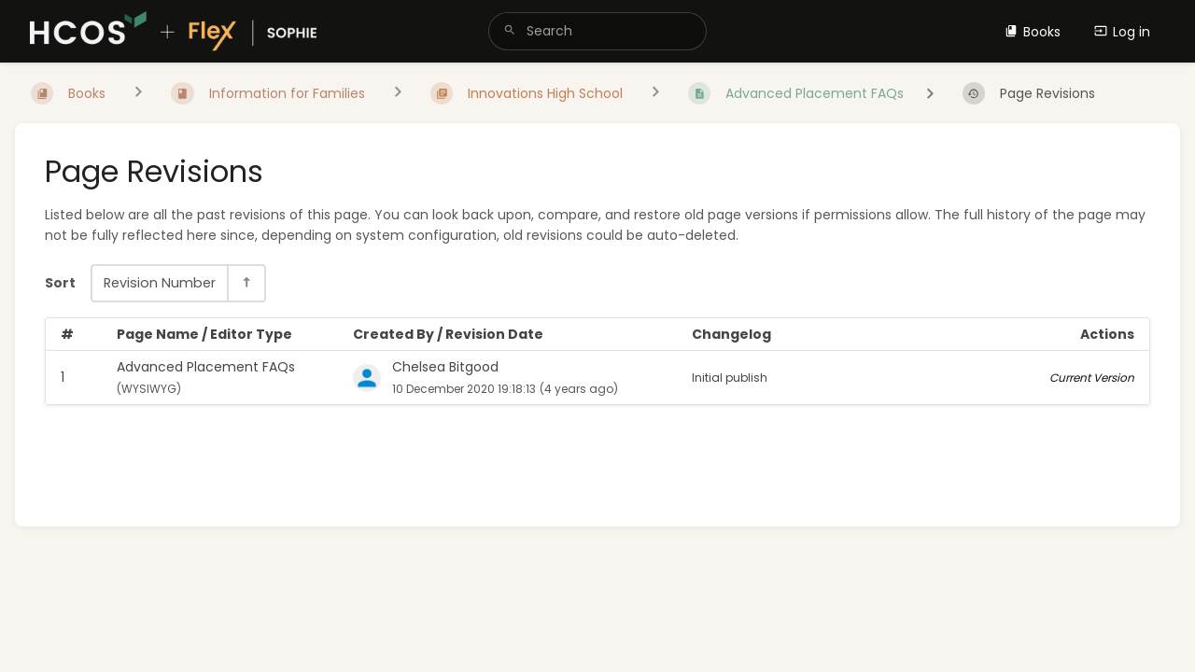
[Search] (509, 31)
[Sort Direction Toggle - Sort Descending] (245, 283)
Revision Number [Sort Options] (160, 282)
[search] (597, 31)
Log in (1122, 31)
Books (1033, 31)
